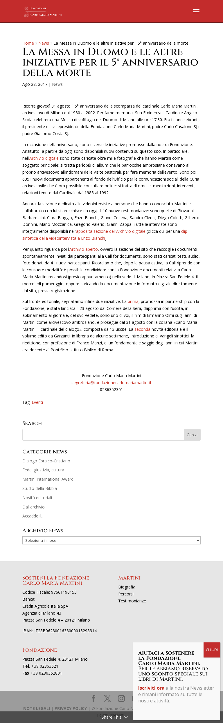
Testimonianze (132, 601)
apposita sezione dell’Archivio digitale (110, 231)
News (43, 43)
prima (133, 301)
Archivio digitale (44, 158)
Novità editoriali (37, 497)
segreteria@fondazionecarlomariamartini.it (111, 382)
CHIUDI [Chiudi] (212, 649)
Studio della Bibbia (39, 488)
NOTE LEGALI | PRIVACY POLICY (55, 708)
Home (28, 43)
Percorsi (126, 594)
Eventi (37, 402)
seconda (143, 329)
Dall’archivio (33, 507)
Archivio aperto (83, 249)
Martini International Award (47, 479)
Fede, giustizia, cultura (43, 470)
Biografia (126, 587)
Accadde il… (33, 516)
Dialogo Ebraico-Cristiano (46, 461)
